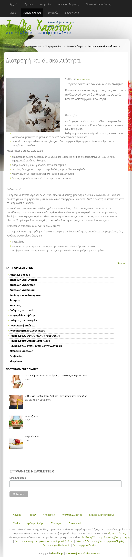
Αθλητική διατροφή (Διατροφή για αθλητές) (100, 541)
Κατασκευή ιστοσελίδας (77, 553)
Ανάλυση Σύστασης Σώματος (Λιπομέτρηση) (106, 537)
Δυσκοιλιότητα (75, 46)
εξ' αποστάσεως (117, 533)
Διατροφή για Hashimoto (56, 545)
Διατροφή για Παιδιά (84, 545)
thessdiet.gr (57, 553)
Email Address (17, 478)
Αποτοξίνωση (32, 416)
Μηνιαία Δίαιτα (33, 436)
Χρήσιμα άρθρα (53, 46)
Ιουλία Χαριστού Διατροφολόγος (23, 46)
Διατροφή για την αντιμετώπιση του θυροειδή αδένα (44, 541)
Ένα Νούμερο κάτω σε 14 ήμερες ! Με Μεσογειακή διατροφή (56, 375)
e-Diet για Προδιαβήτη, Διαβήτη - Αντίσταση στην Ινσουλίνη (56, 395)
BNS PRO (95, 553)
